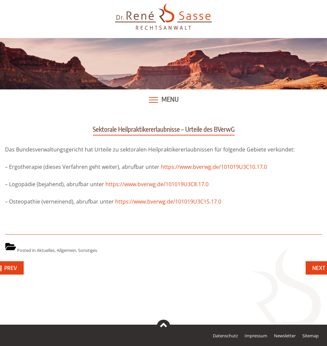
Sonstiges (87, 250)
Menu (170, 99)
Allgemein (66, 250)
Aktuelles (46, 250)
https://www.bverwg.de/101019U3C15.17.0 (168, 201)
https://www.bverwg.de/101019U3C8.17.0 (157, 184)
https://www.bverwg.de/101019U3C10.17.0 (213, 166)
